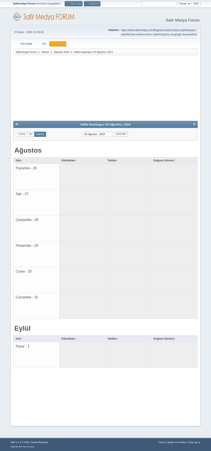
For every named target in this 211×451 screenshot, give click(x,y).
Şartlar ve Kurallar (176, 442)
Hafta (40, 134)
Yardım (161, 442)
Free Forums (28, 446)
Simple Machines (39, 442)
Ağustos (28, 150)
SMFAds (14, 446)
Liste (22, 134)
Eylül (22, 328)
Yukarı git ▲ (194, 442)
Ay (30, 134)
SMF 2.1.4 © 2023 (19, 442)
